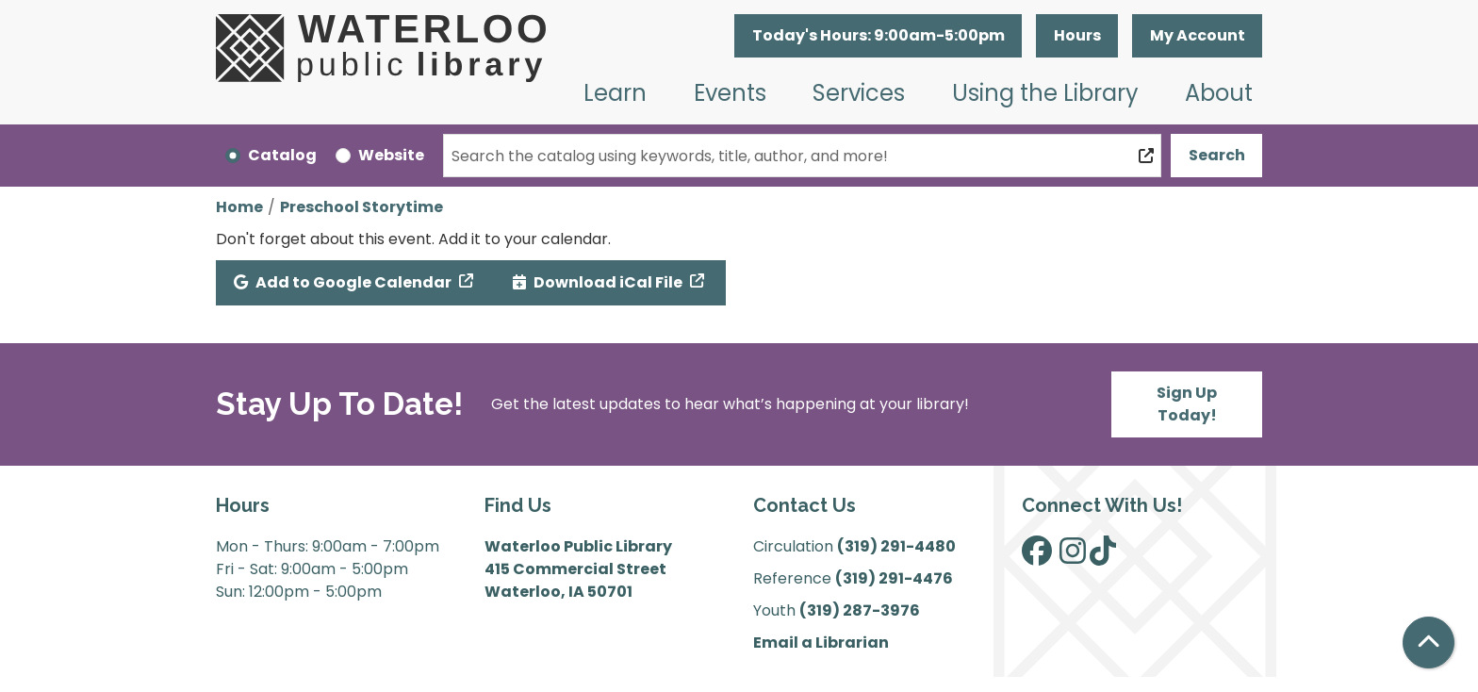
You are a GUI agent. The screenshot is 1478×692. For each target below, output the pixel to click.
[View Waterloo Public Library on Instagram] (1072, 557)
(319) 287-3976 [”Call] (859, 610)
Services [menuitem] (859, 92)
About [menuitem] (1219, 92)
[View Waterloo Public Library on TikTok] (1103, 557)
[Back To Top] (1428, 642)
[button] (878, 36)
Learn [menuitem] (615, 92)
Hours (1077, 35)
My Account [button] (1197, 35)
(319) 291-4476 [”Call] (894, 578)
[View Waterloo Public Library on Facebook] (1037, 557)
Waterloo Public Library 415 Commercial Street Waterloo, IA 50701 (578, 568)
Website (391, 155)
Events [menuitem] (730, 92)
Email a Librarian (821, 642)
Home (239, 207)
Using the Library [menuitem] (1045, 92)
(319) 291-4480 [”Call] (896, 546)
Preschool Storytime (361, 207)
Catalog (282, 155)
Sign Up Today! (1187, 404)
